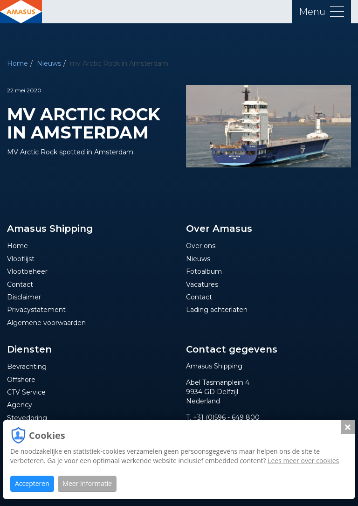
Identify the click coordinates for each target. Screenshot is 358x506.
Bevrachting (27, 366)
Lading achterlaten (217, 309)
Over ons (200, 246)
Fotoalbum (204, 271)
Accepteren (32, 483)
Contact (20, 284)
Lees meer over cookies (303, 460)
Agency (19, 405)
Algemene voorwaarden (46, 323)
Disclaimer (24, 297)
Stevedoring (27, 418)
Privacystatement (36, 309)
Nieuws (49, 63)
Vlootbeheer (27, 271)
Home (17, 63)
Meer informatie (87, 483)
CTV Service (26, 392)
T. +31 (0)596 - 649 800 (223, 417)
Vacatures (202, 284)
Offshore (21, 379)
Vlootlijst (20, 259)
